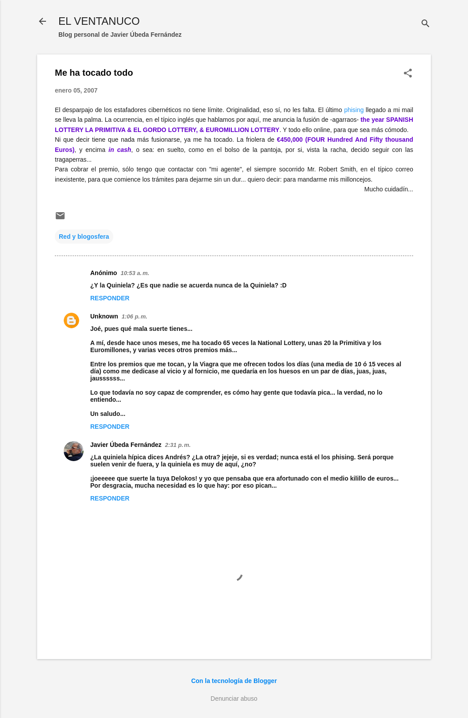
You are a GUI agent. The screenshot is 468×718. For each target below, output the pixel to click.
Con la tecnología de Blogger (234, 680)
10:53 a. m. (135, 273)
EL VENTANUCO (99, 21)
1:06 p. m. (134, 316)
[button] (408, 74)
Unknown (104, 316)
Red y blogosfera (84, 236)
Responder (110, 298)
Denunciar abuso (234, 698)
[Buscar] (425, 24)
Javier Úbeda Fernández (125, 444)
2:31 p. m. (178, 445)
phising (354, 109)
